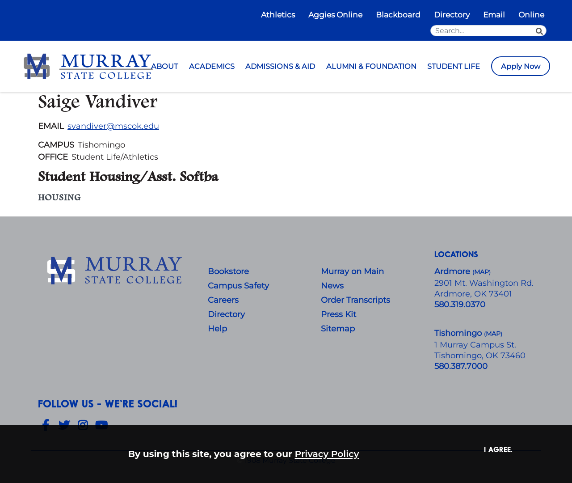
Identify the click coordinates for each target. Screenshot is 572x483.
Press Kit (338, 314)
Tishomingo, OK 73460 (480, 355)
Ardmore (453, 271)
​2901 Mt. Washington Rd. (484, 283)
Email (494, 14)
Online (531, 14)
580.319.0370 (459, 304)
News (332, 286)
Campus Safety (238, 286)
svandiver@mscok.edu (113, 126)
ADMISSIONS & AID (280, 66)
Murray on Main (352, 271)
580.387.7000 (461, 366)
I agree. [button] (498, 449)
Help (217, 329)
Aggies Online (335, 14)
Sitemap (338, 329)
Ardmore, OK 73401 (473, 294)
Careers (223, 300)
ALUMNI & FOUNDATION (371, 66)
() (493, 333)
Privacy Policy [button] (327, 453)
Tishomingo (459, 333)
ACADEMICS (212, 66)
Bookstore (228, 271)
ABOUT (164, 66)
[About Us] (116, 271)
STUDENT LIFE (453, 66)
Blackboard (398, 14)
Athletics (278, 14)
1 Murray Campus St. (475, 345)
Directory (452, 14)
